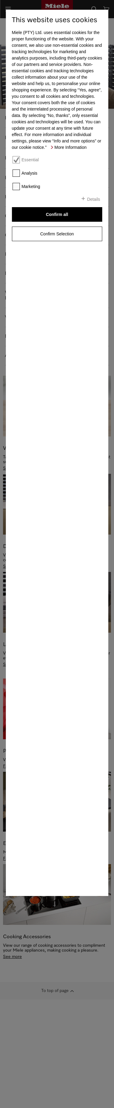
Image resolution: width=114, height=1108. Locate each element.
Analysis (29, 173)
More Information (70, 147)
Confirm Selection (57, 233)
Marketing (31, 186)
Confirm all (57, 214)
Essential (30, 159)
